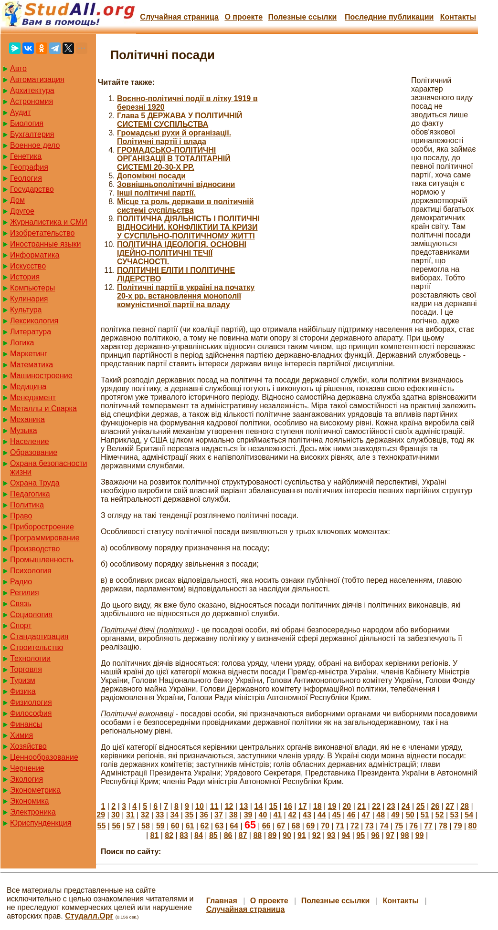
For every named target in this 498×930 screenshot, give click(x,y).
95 (360, 835)
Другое (22, 211)
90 (287, 835)
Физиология (31, 702)
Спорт (21, 625)
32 (145, 815)
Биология (26, 123)
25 (420, 806)
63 (219, 826)
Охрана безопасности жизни (48, 467)
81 (154, 835)
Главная (221, 901)
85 (213, 835)
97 (390, 835)
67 (281, 826)
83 (184, 835)
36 (204, 815)
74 (384, 826)
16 (288, 806)
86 (228, 835)
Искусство (28, 266)
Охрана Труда (35, 483)
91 (301, 835)
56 (116, 826)
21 (361, 806)
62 (204, 826)
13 (244, 806)
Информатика (34, 255)
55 (101, 826)
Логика (22, 343)
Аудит (20, 112)
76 (413, 826)
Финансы (26, 724)
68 (295, 826)
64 (234, 826)
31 (130, 815)
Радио (21, 582)
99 (419, 835)
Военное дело (35, 145)
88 (257, 835)
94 (345, 835)
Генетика (26, 156)
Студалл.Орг (89, 916)
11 (214, 806)
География (29, 167)
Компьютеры (32, 288)
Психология (31, 571)
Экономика (29, 801)
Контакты (458, 17)
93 (331, 835)
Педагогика (30, 494)
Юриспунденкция (40, 823)
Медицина (28, 386)
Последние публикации (389, 17)
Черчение (27, 768)
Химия (21, 735)
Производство (35, 549)
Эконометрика (35, 790)
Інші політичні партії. (156, 193)
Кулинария (29, 299)
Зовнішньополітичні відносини (176, 184)
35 (189, 815)
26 (435, 806)
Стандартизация (39, 636)
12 (229, 806)
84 (198, 835)
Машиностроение (41, 376)
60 (175, 826)
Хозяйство (28, 746)
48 (380, 815)
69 (310, 826)
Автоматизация (37, 79)
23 (391, 806)
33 (160, 815)
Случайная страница (179, 17)
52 (439, 815)
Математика (31, 365)
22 (376, 806)
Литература (30, 332)
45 (336, 815)
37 (218, 815)
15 (273, 806)
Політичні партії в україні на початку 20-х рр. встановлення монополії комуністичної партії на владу (185, 296)
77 (428, 826)
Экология (26, 779)
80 (472, 826)
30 (115, 815)
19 (332, 806)
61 (190, 826)
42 (292, 815)
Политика (27, 505)
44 (322, 815)
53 (454, 815)
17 (302, 806)
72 (354, 826)
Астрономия (31, 101)
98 (405, 835)
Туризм (22, 680)
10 (199, 806)
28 (464, 806)
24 (406, 806)
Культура (26, 310)
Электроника (33, 812)
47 (365, 815)
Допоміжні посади (151, 176)
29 (100, 815)
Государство (32, 189)
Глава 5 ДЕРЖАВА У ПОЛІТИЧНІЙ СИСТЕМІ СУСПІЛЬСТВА (180, 120)
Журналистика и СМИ (48, 222)
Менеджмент (33, 397)
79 (458, 826)
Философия (31, 713)
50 (410, 815)
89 (272, 835)
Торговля (26, 669)
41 (277, 815)
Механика (27, 419)
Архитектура (32, 90)
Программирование (45, 538)
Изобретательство (42, 233)
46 (351, 815)
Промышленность (42, 560)
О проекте (243, 17)
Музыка (23, 430)
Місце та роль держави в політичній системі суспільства (185, 205)
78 (443, 826)
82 (169, 835)
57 (131, 826)
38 (233, 815)
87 (243, 835)
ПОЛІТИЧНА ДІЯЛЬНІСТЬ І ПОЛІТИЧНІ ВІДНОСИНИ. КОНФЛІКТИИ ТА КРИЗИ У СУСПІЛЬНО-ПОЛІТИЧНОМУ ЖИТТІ (188, 227)
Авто (18, 68)
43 (307, 815)
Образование (33, 452)
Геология (26, 178)
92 (316, 835)
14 (258, 806)
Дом (17, 200)
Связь (20, 603)
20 (346, 806)
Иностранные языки (45, 244)
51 (425, 815)
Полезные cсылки (302, 17)
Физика (23, 691)
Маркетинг (28, 354)
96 (375, 835)
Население (29, 441)
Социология (31, 614)
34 (174, 815)
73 (369, 826)
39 (248, 815)
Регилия (24, 593)
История (25, 277)
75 (398, 826)
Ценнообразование (44, 757)
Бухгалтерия (32, 134)
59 (160, 826)
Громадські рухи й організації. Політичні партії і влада (174, 137)
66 (266, 826)
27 (449, 806)
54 (469, 815)
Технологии (30, 658)
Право (21, 516)
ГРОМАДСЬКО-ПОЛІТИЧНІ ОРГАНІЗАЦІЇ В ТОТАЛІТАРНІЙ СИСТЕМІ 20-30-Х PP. (174, 158)
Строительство (36, 647)
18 (317, 806)
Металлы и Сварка (43, 408)
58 (145, 826)
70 (325, 826)
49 (395, 815)
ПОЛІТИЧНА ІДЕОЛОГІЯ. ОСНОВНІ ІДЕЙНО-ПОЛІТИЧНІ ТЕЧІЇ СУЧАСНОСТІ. (181, 253)
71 (340, 826)
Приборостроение (42, 527)
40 (263, 815)
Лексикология (34, 321)
